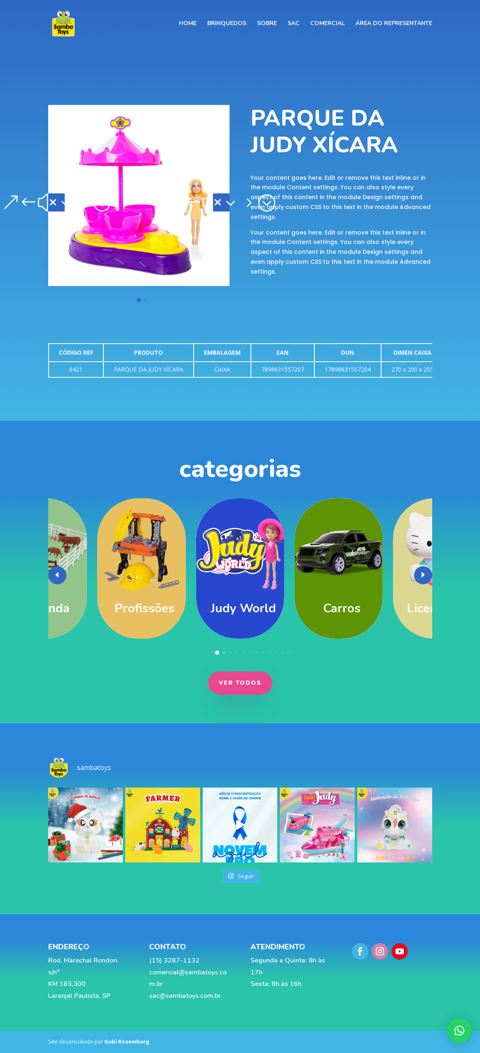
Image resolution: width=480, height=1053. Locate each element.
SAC (294, 24)
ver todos (240, 683)
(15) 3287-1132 (173, 960)
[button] (56, 202)
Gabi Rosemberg (127, 1041)
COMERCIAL (327, 24)
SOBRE (267, 24)
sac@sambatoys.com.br (184, 995)
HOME (188, 24)
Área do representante (394, 24)
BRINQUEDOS (226, 24)
